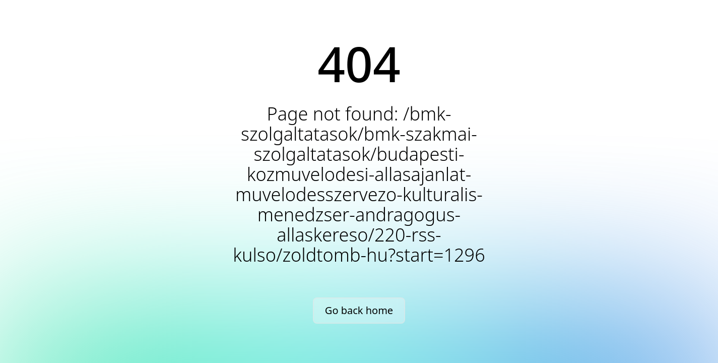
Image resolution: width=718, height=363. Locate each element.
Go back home (359, 310)
